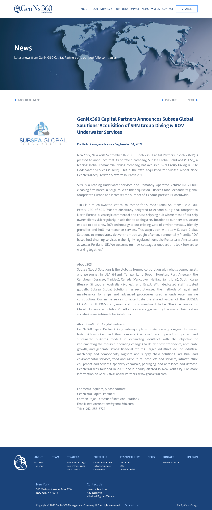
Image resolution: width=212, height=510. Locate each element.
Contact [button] (167, 9)
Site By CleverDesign (187, 505)
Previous (163, 100)
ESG (121, 464)
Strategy (72, 453)
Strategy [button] (106, 9)
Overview (39, 460)
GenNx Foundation (128, 469)
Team (94, 9)
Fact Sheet (39, 464)
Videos (155, 9)
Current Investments (102, 460)
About (39, 453)
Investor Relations (170, 460)
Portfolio (99, 453)
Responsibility (129, 453)
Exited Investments (101, 464)
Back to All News (28, 100)
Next (192, 100)
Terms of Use (135, 505)
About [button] (85, 9)
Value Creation (73, 469)
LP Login (187, 8)
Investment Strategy (75, 460)
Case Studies (98, 469)
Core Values (125, 460)
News (145, 9)
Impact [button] (134, 9)
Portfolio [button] (121, 9)
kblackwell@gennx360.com (102, 496)
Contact (167, 453)
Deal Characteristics (75, 464)
